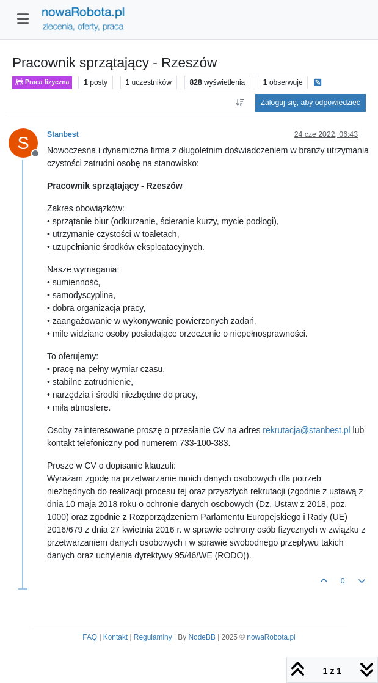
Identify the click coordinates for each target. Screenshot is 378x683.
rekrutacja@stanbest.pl (306, 430)
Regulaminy (153, 637)
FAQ (89, 637)
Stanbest (63, 134)
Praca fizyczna (42, 82)
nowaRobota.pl (271, 637)
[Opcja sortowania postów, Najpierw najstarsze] (240, 102)
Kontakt (115, 637)
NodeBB (202, 637)
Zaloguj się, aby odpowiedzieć (310, 102)
